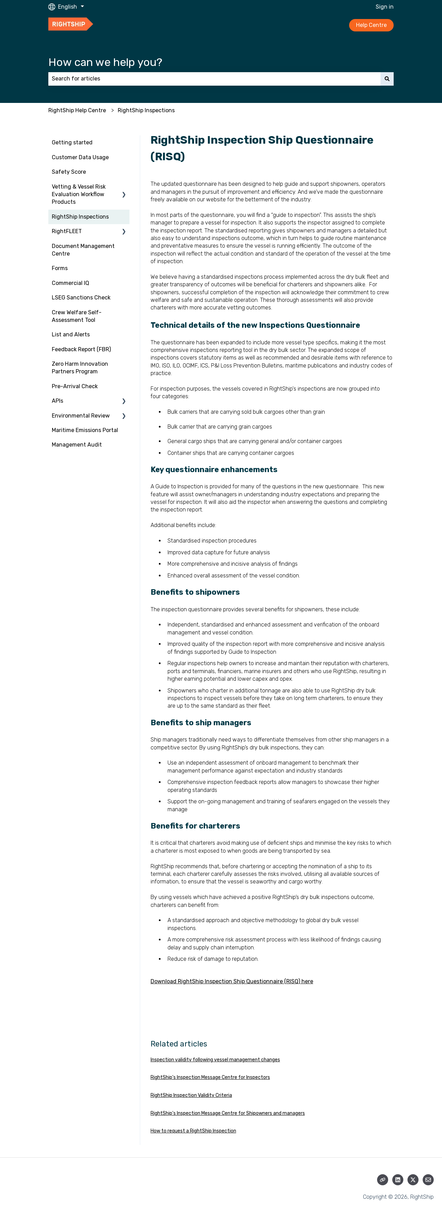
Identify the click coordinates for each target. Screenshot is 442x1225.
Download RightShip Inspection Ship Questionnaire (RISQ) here (232, 981)
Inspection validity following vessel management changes (215, 1060)
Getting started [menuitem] (72, 142)
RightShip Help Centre (77, 110)
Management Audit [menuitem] (77, 444)
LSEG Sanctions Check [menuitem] (81, 297)
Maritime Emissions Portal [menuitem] (85, 430)
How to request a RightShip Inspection (193, 1131)
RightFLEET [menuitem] (67, 231)
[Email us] (428, 1179)
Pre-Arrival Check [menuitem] (75, 386)
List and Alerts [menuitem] (71, 334)
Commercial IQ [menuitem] (70, 283)
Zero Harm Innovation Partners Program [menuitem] (80, 368)
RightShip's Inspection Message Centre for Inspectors (210, 1077)
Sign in (385, 6)
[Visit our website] (382, 1179)
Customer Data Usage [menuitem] (80, 157)
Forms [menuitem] (60, 268)
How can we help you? (105, 62)
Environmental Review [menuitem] (81, 415)
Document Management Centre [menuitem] (83, 250)
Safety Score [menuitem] (69, 172)
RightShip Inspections (146, 110)
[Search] (387, 78)
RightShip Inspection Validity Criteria (191, 1095)
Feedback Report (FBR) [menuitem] (81, 349)
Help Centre (371, 25)
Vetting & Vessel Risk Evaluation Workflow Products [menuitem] (79, 194)
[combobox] (214, 78)
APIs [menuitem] (57, 401)
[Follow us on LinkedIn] (397, 1179)
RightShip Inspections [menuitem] (80, 216)
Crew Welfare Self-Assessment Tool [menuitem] (77, 316)
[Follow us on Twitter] (413, 1179)
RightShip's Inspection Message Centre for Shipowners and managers (228, 1113)
